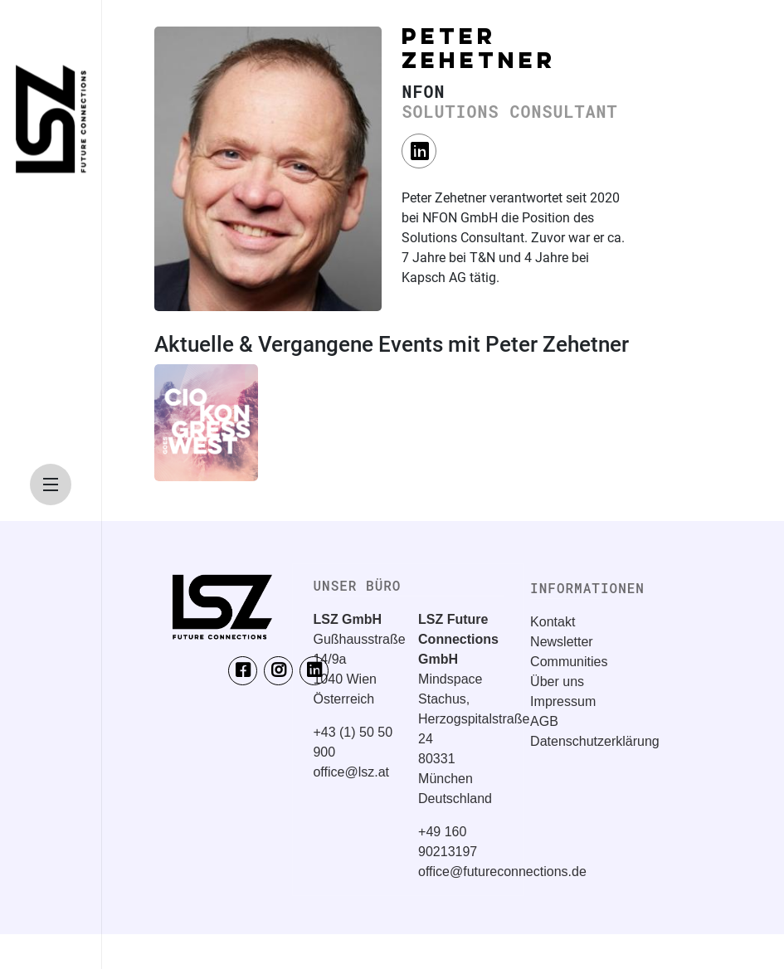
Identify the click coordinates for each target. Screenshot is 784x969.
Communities (568, 662)
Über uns (557, 681)
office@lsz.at (351, 772)
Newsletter (561, 642)
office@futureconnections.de (502, 871)
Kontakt (552, 622)
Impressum (563, 701)
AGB (544, 721)
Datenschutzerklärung (595, 741)
